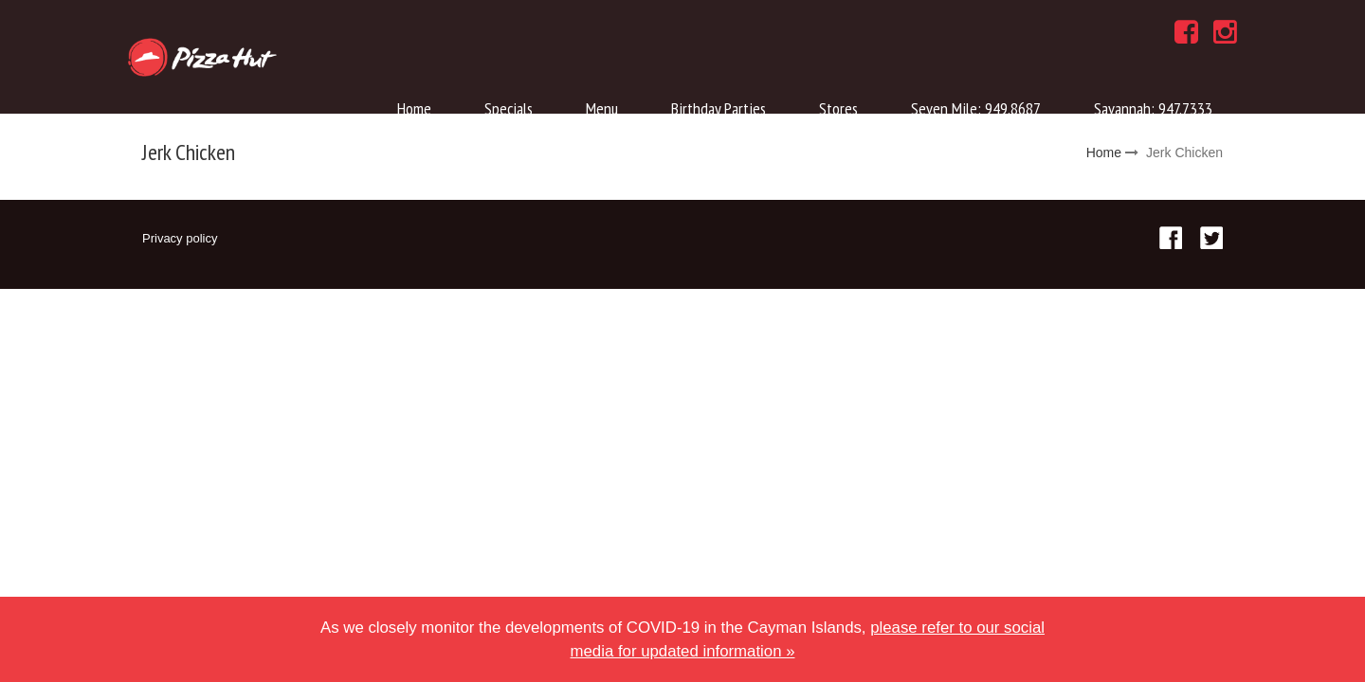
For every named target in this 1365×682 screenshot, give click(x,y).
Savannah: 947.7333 (1153, 108)
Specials (508, 108)
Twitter (1211, 237)
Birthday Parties (718, 108)
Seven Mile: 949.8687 (976, 108)
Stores (838, 108)
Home (414, 108)
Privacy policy (179, 238)
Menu (602, 108)
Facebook (1170, 237)
